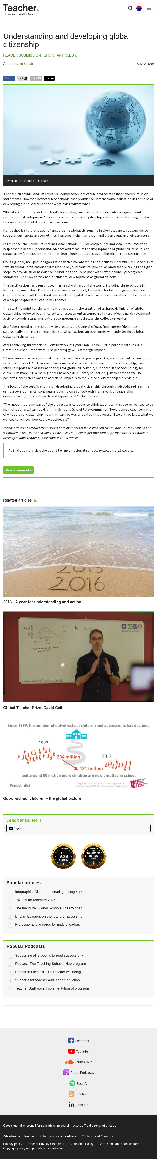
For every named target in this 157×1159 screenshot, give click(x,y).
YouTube (78, 1051)
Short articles (59, 55)
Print (49, 78)
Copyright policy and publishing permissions (33, 1148)
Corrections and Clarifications (119, 1144)
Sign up (17, 828)
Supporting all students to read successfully (49, 955)
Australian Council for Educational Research (41, 1125)
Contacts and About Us (97, 1136)
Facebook (78, 1041)
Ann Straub (25, 63)
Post (22, 78)
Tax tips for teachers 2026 (35, 900)
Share (9, 78)
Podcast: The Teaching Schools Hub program (50, 964)
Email (36, 78)
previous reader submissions (34, 437)
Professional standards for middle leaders (47, 924)
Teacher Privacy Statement (45, 1144)
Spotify (78, 1083)
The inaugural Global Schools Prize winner (48, 908)
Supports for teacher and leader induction (47, 980)
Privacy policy (12, 1144)
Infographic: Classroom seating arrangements (50, 892)
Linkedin (78, 1104)
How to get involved (91, 433)
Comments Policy (81, 1144)
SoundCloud (79, 1062)
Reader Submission (22, 55)
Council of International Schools (72, 450)
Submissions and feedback (57, 1136)
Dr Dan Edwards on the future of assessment (50, 916)
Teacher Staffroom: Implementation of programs (52, 988)
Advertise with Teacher (18, 1136)
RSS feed (78, 1094)
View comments (18, 470)
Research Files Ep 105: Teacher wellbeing (48, 972)
